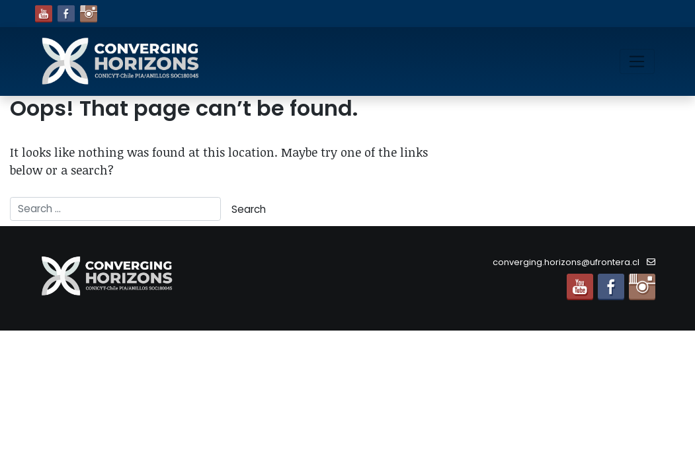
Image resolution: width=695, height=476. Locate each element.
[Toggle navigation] (637, 61)
